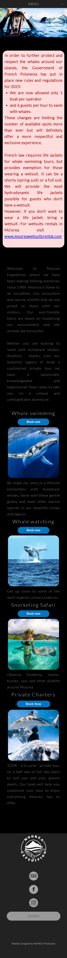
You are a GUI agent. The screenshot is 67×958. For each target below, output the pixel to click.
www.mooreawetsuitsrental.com (33, 236)
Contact (33, 916)
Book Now (33, 703)
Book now (33, 421)
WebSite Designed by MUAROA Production (33, 943)
